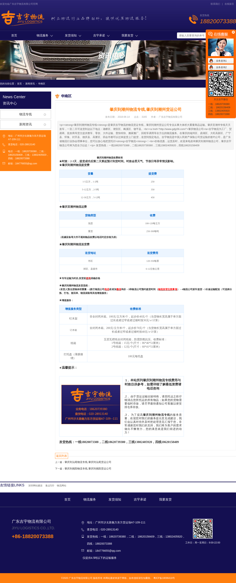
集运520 (49, 485)
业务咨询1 (221, 60)
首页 (14, 35)
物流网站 (61, 485)
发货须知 (73, 35)
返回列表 (61, 455)
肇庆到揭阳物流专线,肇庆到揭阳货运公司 (88, 468)
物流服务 (45, 35)
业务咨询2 (221, 67)
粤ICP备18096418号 (164, 578)
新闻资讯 (30, 83)
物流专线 (25, 114)
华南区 (41, 83)
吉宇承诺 (101, 35)
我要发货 (130, 35)
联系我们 (215, 4)
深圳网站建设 (35, 485)
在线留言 (229, 4)
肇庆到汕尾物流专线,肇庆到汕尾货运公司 (88, 462)
